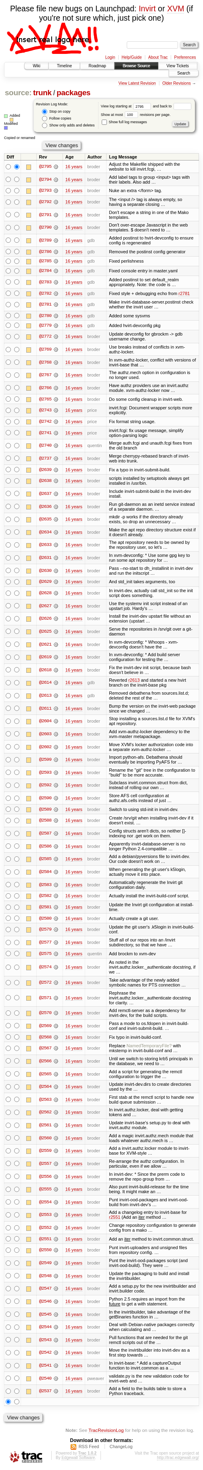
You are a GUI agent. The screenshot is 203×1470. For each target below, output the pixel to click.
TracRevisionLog (105, 1431)
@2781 (45, 305)
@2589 (45, 810)
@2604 (45, 722)
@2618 (45, 671)
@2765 (45, 399)
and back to (172, 106)
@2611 (45, 709)
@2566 (45, 1062)
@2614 (45, 683)
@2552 (45, 1229)
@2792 (45, 202)
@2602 (45, 748)
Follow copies (56, 118)
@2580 (45, 919)
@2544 (45, 1328)
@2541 (45, 1367)
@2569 (45, 1027)
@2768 (45, 362)
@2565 (45, 1075)
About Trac (157, 57)
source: (18, 92)
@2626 (45, 619)
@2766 (45, 388)
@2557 (45, 1165)
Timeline (64, 66)
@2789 (45, 240)
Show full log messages (124, 122)
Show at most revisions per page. (136, 115)
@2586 (45, 847)
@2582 (45, 897)
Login (110, 57)
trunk (42, 92)
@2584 (45, 873)
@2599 (45, 760)
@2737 (45, 459)
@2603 (45, 735)
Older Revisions (176, 83)
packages (73, 92)
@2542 (45, 1354)
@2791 (45, 215)
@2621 (45, 645)
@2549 (45, 1264)
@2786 (45, 251)
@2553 (45, 1216)
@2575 (45, 955)
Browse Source (136, 66)
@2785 (45, 261)
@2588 (45, 821)
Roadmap (97, 66)
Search (183, 73)
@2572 (45, 984)
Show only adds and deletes (68, 125)
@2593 (45, 773)
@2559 (45, 1152)
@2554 (45, 1203)
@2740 (45, 446)
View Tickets (178, 66)
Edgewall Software (78, 1459)
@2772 (45, 337)
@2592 (45, 786)
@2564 (45, 1088)
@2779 (45, 326)
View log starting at (127, 106)
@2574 (45, 968)
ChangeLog (120, 1448)
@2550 (45, 1251)
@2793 (45, 190)
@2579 (45, 931)
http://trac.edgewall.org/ (178, 1459)
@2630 (45, 571)
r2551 (114, 1218)
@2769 (45, 350)
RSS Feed (89, 1448)
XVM (175, 8)
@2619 (45, 658)
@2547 (45, 1290)
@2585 (45, 860)
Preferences (185, 57)
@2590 (45, 799)
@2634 (45, 533)
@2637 (45, 494)
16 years (73, 166)
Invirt (147, 8)
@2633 (45, 546)
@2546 (45, 1303)
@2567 (45, 1049)
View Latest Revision (137, 83)
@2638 (45, 482)
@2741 (45, 433)
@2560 (45, 1139)
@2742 (45, 422)
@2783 (45, 282)
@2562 (45, 1114)
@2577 (45, 943)
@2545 (45, 1316)
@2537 (45, 1392)
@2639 (45, 470)
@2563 (45, 1101)
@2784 (45, 271)
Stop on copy (56, 111)
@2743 (45, 411)
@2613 (45, 696)
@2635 (45, 520)
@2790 (45, 228)
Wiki (36, 66)
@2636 (45, 507)
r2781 (184, 293)
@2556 (45, 1178)
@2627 (45, 606)
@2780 (45, 316)
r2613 (134, 681)
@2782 (45, 294)
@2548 (45, 1277)
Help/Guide (131, 57)
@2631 (45, 558)
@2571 (45, 999)
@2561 (45, 1126)
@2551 (45, 1240)
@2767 (45, 375)
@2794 (45, 179)
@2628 (45, 594)
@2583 (45, 885)
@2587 (45, 834)
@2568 (45, 1038)
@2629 (45, 583)
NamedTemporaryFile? (149, 1047)
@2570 (45, 1014)
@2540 (45, 1380)
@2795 (45, 166)
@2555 (45, 1191)
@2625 (45, 632)
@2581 (45, 908)
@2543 (45, 1341)
